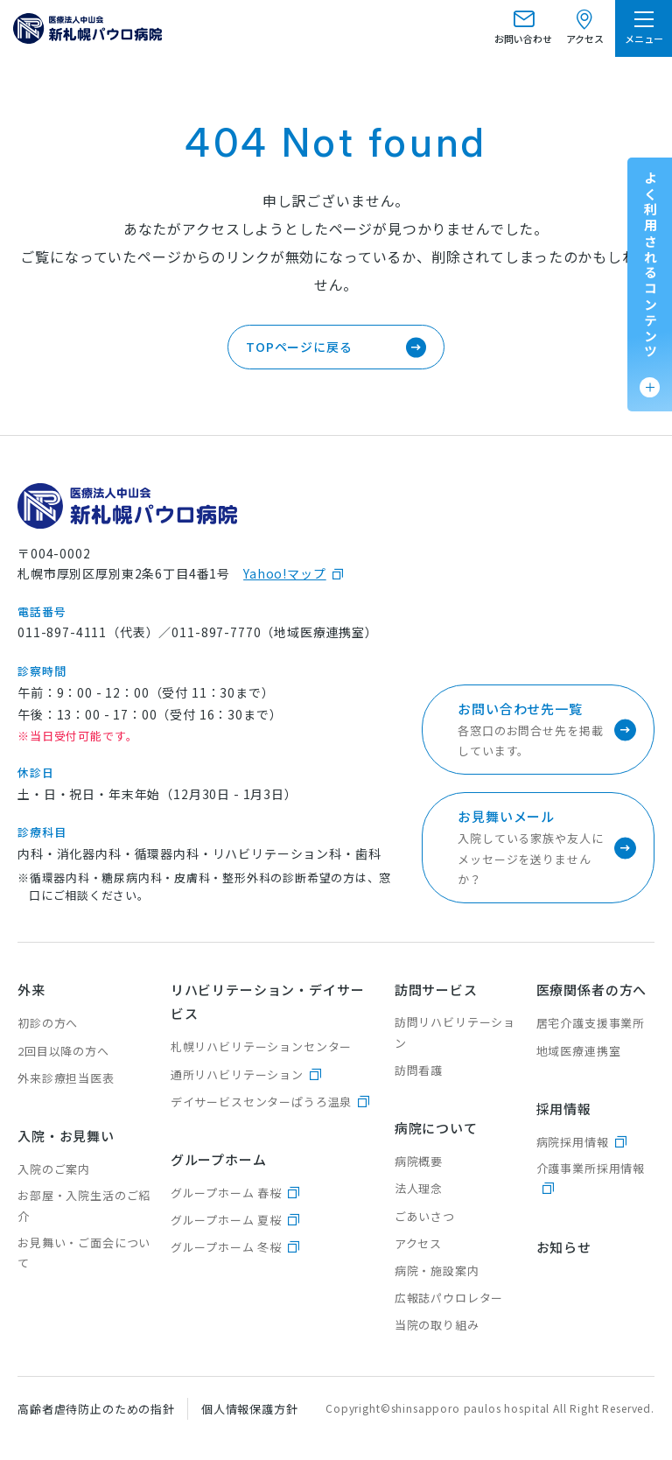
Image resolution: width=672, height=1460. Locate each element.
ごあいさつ (425, 1216)
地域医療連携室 (578, 1050)
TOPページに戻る (299, 346)
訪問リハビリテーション (455, 1032)
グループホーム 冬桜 (226, 1247)
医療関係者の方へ (592, 989)
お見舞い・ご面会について (84, 1252)
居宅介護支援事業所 (591, 1022)
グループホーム (219, 1159)
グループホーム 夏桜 (226, 1219)
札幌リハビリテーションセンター (262, 1046)
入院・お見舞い (66, 1136)
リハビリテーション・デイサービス (268, 1001)
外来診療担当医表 (66, 1078)
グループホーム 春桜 (226, 1192)
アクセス (418, 1243)
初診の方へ (48, 1022)
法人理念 (419, 1188)
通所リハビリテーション (237, 1074)
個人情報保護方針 (249, 1408)
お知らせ (564, 1247)
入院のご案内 (54, 1169)
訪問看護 (419, 1070)
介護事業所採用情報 (591, 1168)
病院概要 (419, 1161)
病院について (436, 1128)
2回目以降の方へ (63, 1050)
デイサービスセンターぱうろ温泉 (262, 1101)
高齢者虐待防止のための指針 (96, 1408)
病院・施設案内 (437, 1270)
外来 (32, 989)
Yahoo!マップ (284, 573)
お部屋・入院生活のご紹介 (84, 1205)
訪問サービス (436, 989)
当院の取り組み (437, 1324)
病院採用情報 (572, 1142)
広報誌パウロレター (449, 1297)
